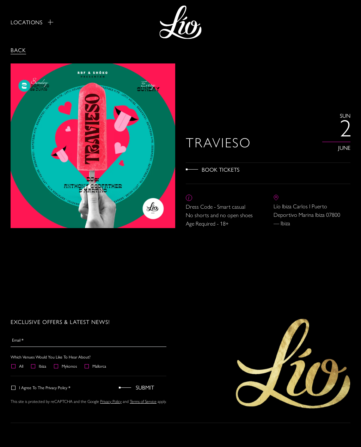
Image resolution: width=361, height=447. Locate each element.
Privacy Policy (111, 401)
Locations (32, 22)
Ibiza (39, 366)
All (17, 366)
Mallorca (95, 366)
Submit (145, 387)
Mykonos (66, 366)
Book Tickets (220, 169)
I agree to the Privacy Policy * (41, 387)
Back (18, 50)
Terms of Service (143, 401)
